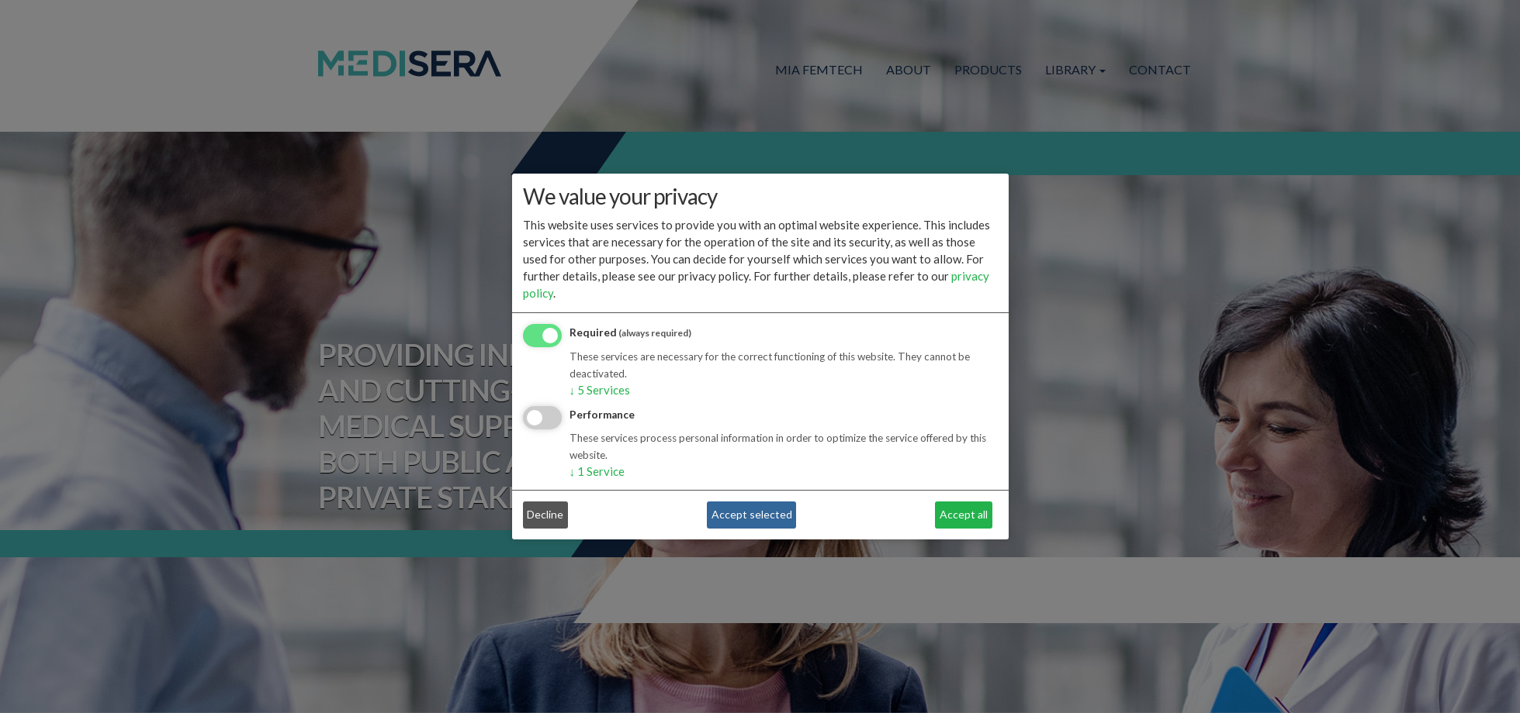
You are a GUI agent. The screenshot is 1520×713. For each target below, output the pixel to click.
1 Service (597, 471)
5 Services (600, 390)
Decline (545, 514)
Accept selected (752, 514)
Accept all (964, 514)
